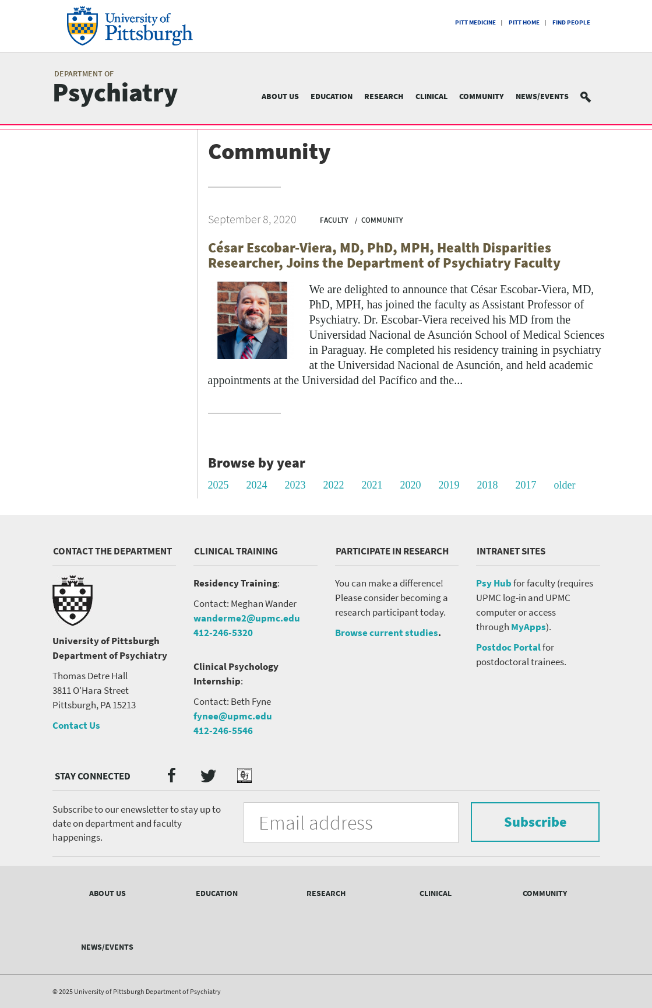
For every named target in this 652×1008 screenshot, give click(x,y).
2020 (410, 485)
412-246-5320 (223, 632)
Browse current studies (386, 632)
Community (481, 96)
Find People (571, 22)
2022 (333, 485)
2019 (449, 485)
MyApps (528, 626)
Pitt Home (524, 22)
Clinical (431, 96)
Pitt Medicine (475, 22)
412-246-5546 (223, 730)
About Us (280, 96)
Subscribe (534, 822)
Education (332, 96)
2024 (256, 485)
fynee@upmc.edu (232, 716)
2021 (372, 485)
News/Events (542, 96)
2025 (218, 485)
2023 (295, 485)
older (565, 485)
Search (592, 96)
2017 (526, 485)
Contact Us (76, 725)
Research (384, 96)
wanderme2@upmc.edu (246, 618)
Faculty (334, 220)
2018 (487, 485)
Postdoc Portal (508, 647)
